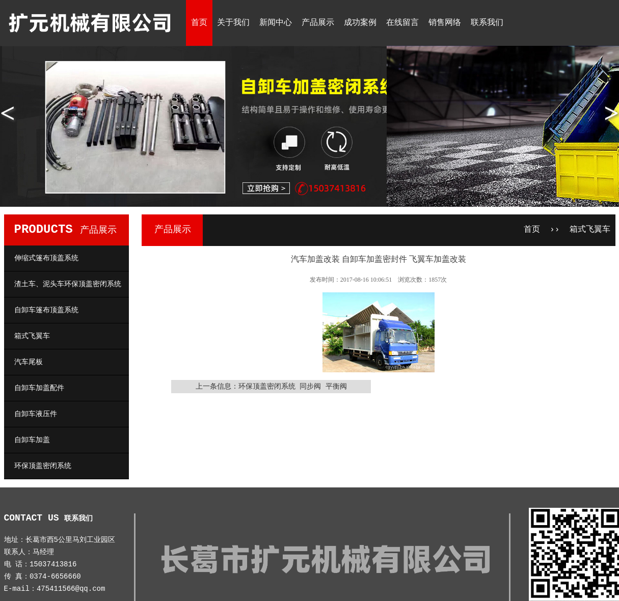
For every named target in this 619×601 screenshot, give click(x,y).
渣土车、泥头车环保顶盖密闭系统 (67, 284)
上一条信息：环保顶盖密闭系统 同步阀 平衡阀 (271, 387)
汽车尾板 (28, 362)
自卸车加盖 (32, 440)
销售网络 (444, 23)
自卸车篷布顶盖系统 (46, 310)
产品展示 (318, 23)
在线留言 (402, 23)
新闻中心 (275, 23)
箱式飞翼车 (32, 336)
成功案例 (360, 23)
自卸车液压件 (35, 414)
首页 (199, 23)
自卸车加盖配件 (39, 388)
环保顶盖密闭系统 (42, 466)
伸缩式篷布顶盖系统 (46, 258)
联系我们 (487, 23)
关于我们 (233, 23)
